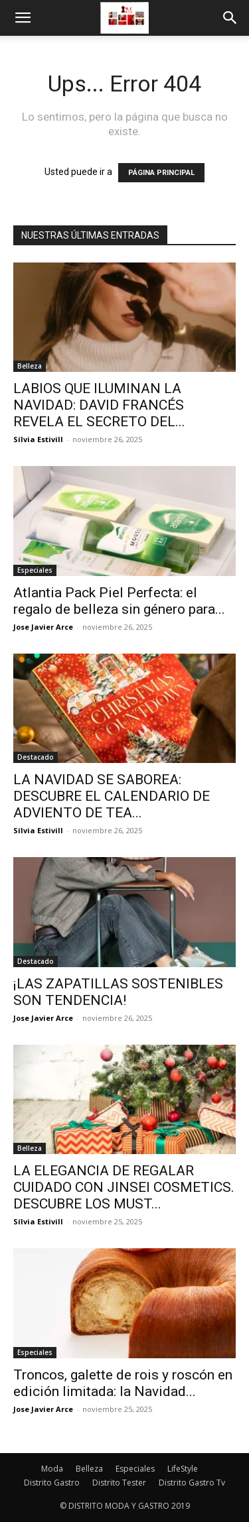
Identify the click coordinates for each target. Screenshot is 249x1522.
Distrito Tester (119, 1482)
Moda (52, 1468)
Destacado (35, 757)
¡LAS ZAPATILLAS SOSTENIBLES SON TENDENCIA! (118, 992)
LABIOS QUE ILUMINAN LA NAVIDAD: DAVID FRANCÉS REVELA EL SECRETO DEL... (99, 405)
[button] (22, 18)
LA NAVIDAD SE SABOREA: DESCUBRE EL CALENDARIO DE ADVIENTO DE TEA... (111, 796)
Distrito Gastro (52, 1482)
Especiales (34, 570)
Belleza (29, 366)
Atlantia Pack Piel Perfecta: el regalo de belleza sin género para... (119, 601)
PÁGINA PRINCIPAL (161, 172)
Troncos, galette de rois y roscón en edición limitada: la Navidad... (122, 1383)
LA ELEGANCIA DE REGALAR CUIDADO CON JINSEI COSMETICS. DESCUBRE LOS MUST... (123, 1187)
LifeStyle (182, 1468)
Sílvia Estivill (38, 439)
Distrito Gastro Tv (192, 1482)
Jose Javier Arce (43, 627)
